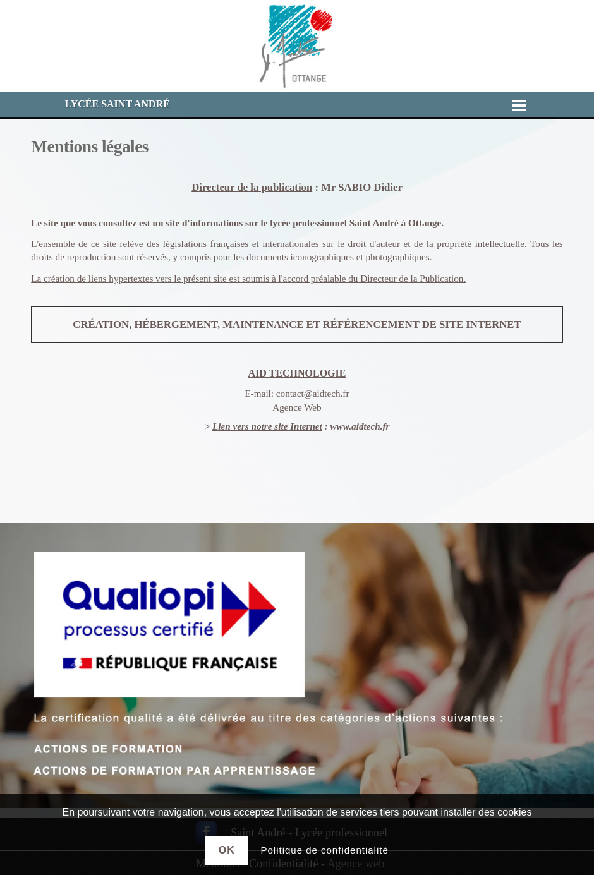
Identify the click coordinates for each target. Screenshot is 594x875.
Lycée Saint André (117, 104)
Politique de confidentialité (324, 850)
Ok (227, 850)
